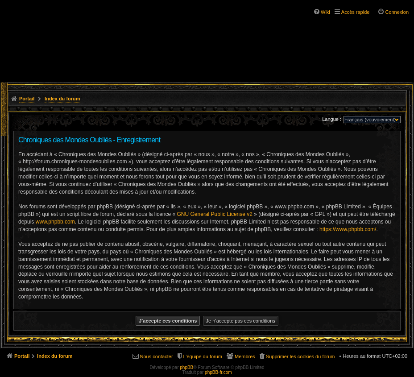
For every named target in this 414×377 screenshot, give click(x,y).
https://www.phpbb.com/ (347, 229)
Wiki (325, 12)
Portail (26, 98)
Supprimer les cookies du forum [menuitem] (300, 356)
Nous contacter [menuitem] (156, 356)
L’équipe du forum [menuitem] (202, 356)
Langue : (331, 119)
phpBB (186, 367)
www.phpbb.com (55, 222)
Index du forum (62, 98)
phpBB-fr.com (218, 372)
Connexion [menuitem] (397, 12)
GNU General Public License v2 (215, 214)
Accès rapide (355, 12)
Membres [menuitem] (245, 356)
